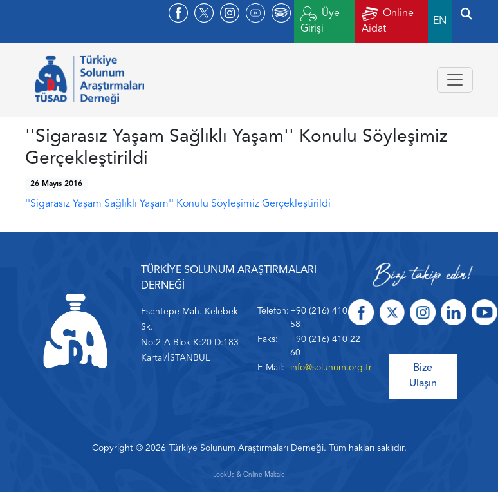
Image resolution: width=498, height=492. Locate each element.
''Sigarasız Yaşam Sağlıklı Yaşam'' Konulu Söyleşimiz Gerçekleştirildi (178, 204)
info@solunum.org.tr (331, 367)
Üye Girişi (320, 20)
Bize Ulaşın (423, 376)
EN (440, 21)
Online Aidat (388, 20)
